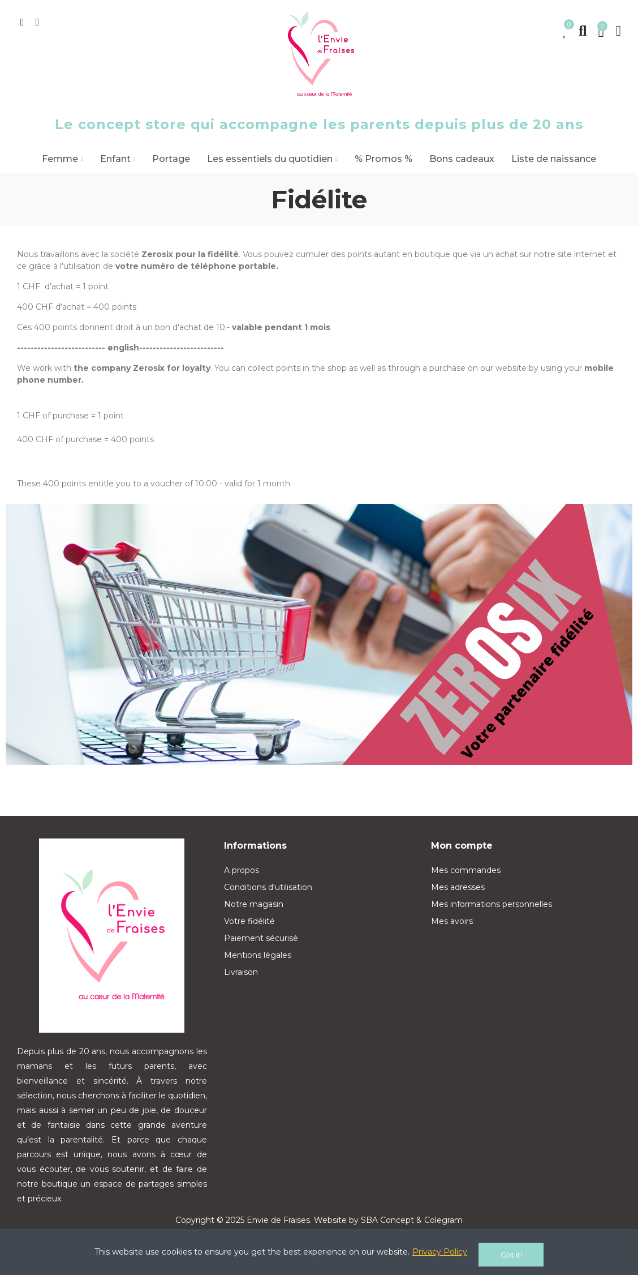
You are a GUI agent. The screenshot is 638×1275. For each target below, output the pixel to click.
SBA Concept (387, 1220)
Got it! (511, 1254)
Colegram (443, 1220)
